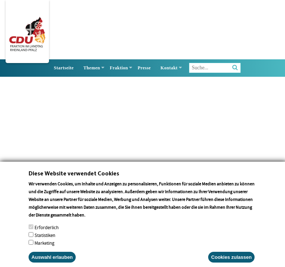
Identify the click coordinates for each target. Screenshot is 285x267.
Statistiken (45, 241)
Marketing (45, 249)
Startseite (64, 67)
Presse (144, 67)
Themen (91, 67)
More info (95, 221)
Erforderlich (47, 234)
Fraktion (119, 67)
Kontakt (168, 67)
